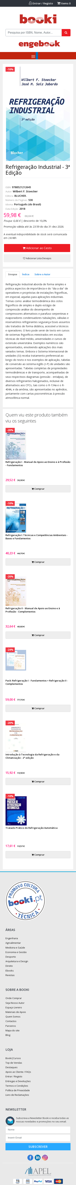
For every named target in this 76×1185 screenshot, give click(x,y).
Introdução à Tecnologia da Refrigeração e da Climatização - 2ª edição (32, 756)
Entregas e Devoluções (18, 1081)
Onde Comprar (13, 998)
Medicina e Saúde (15, 947)
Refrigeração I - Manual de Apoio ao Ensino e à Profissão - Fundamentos (37, 463)
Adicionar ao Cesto (37, 248)
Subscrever (38, 1147)
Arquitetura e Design (16, 961)
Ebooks (9, 970)
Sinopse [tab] (12, 274)
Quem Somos (12, 1016)
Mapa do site (12, 1030)
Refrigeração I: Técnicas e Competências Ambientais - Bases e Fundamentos (36, 536)
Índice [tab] (25, 274)
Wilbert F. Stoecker (25, 191)
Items (64, 3)
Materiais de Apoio (15, 1012)
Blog (7, 1035)
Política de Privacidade (17, 1090)
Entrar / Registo (41, 3)
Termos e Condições (16, 1085)
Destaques (11, 1067)
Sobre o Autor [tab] (42, 274)
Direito (9, 965)
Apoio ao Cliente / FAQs (18, 1071)
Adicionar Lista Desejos (37, 258)
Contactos (10, 1021)
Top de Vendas (13, 1062)
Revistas (10, 975)
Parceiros (10, 1025)
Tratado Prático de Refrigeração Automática (31, 827)
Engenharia (11, 938)
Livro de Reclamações (17, 1094)
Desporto (10, 956)
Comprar (38, 488)
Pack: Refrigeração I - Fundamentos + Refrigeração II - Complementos (36, 682)
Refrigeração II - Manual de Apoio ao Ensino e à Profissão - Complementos (32, 610)
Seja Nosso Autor (14, 1003)
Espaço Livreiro (13, 1007)
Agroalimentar (13, 942)
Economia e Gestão (16, 952)
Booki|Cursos (13, 1058)
